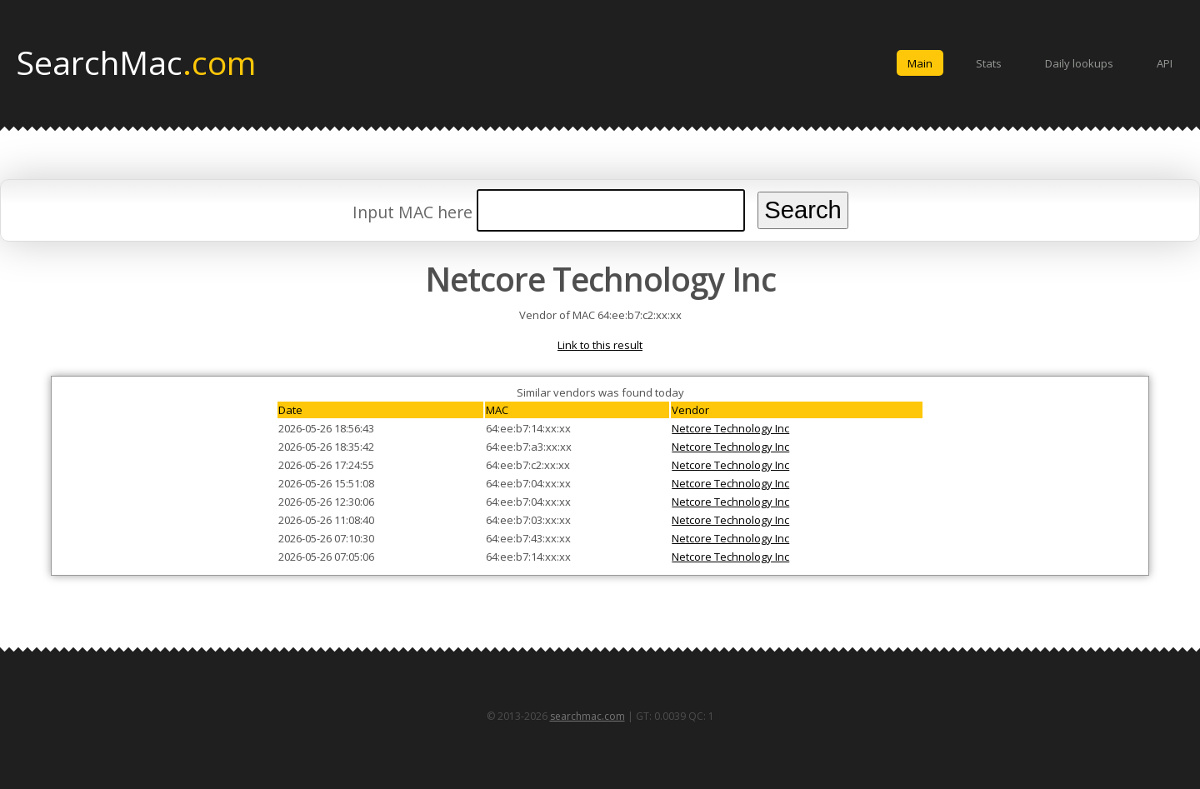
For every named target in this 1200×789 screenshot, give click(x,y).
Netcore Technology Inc (730, 428)
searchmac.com (587, 716)
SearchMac (136, 61)
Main (920, 63)
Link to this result (600, 344)
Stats (989, 63)
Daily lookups (1079, 63)
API (1164, 63)
